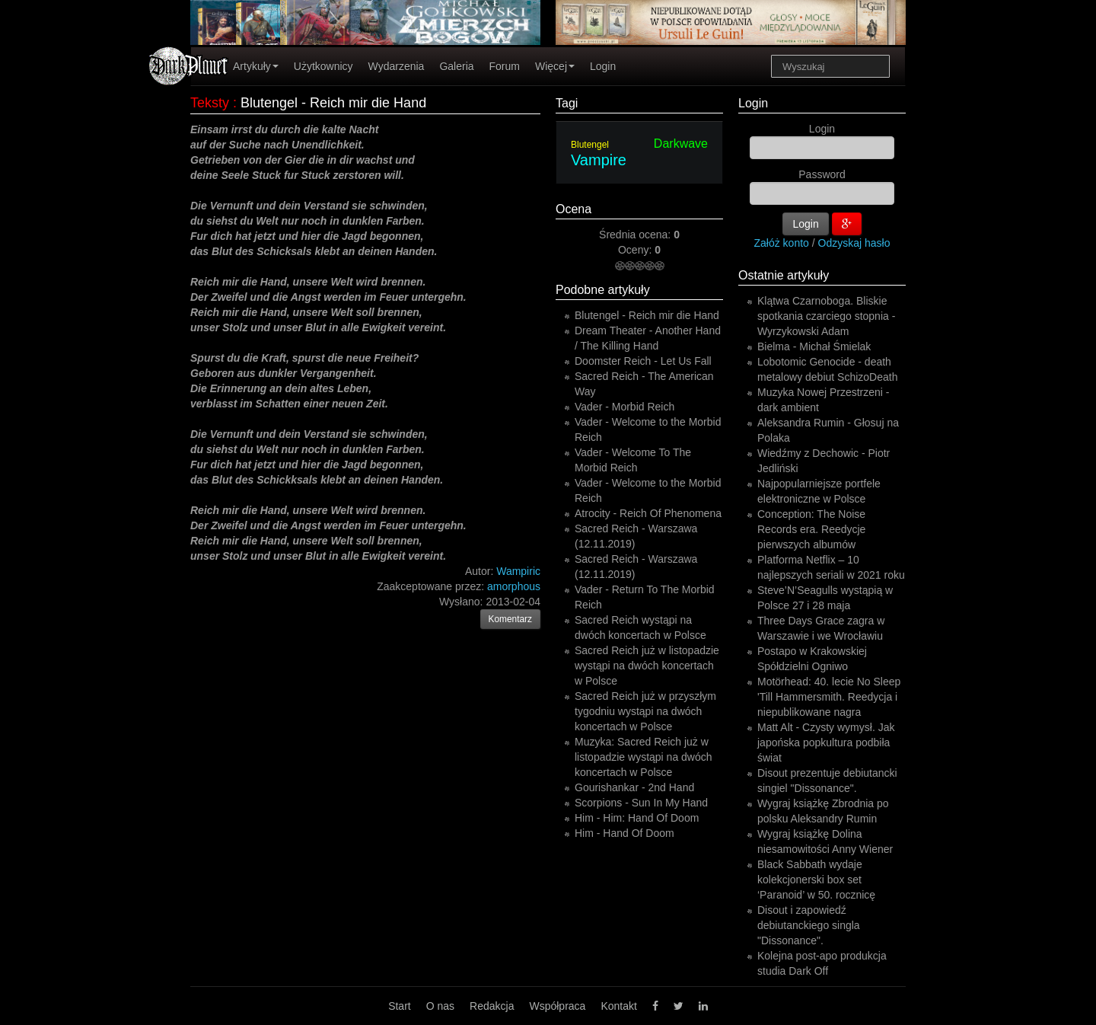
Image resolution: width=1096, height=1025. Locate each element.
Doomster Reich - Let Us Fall (643, 361)
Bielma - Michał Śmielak (814, 346)
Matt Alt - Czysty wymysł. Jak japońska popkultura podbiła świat (825, 742)
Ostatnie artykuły (783, 275)
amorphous (513, 586)
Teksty (209, 102)
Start (399, 1006)
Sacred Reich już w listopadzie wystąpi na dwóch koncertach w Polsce (647, 665)
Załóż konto (781, 243)
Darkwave (681, 143)
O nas (440, 1006)
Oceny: (636, 250)
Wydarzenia (396, 66)
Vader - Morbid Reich (624, 407)
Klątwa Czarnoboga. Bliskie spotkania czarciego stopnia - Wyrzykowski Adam (826, 316)
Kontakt (618, 1006)
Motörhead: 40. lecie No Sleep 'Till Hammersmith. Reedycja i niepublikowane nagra (828, 696)
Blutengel (590, 144)
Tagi (567, 103)
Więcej (555, 66)
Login (603, 66)
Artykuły (256, 66)
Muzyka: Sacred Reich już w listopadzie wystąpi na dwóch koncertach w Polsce (643, 757)
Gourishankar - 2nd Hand (634, 787)
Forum (504, 66)
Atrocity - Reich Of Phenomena (648, 513)
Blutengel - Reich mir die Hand (647, 315)
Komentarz (511, 619)
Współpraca (557, 1006)
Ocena (573, 209)
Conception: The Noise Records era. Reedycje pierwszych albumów (811, 529)
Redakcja (492, 1006)
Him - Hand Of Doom (624, 833)
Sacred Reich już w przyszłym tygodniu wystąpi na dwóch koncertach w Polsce (645, 711)
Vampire (598, 160)
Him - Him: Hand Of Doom (637, 818)
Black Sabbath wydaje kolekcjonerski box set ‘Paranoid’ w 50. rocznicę (816, 879)
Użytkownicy (323, 66)
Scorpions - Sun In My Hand (641, 803)
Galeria (456, 66)
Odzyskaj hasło (854, 243)
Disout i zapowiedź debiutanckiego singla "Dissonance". (808, 925)
